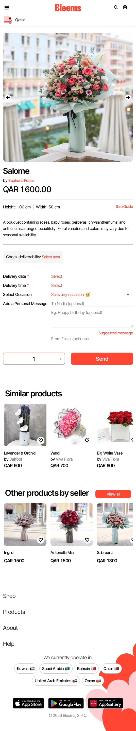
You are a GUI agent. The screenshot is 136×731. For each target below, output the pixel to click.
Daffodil (13, 459)
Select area (50, 256)
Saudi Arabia (56, 668)
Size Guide (124, 206)
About (10, 627)
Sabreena (105, 552)
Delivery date (16, 276)
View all (113, 494)
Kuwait (26, 668)
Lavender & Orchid (20, 453)
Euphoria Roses (21, 180)
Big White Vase (110, 453)
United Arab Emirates (56, 680)
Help (8, 643)
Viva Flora (61, 459)
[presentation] (8, 97)
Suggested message (116, 333)
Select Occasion (17, 294)
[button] (6, 7)
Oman (93, 680)
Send (102, 359)
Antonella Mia (62, 552)
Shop (9, 595)
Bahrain (86, 668)
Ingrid (8, 552)
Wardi (55, 453)
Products (14, 611)
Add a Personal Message (25, 303)
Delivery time (16, 285)
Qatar (111, 668)
